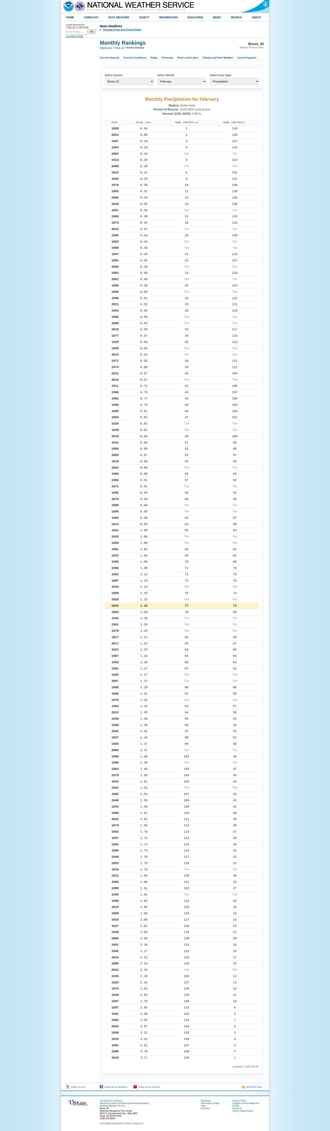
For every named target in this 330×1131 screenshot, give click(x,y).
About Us (237, 1108)
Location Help (74, 36)
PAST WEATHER (118, 17)
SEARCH (236, 17)
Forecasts (168, 57)
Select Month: (166, 75)
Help (203, 1105)
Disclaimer (206, 1100)
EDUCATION (195, 17)
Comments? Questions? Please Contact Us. (122, 1123)
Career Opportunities (242, 1110)
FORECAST (91, 17)
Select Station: (114, 75)
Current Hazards (109, 57)
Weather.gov (106, 47)
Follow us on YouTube (146, 1087)
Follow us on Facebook (114, 1087)
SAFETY (144, 17)
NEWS (217, 17)
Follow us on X (75, 1087)
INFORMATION (168, 17)
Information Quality (210, 1103)
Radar (154, 57)
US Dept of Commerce (111, 1100)
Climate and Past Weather (217, 57)
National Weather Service (112, 1105)
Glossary (205, 1108)
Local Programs (246, 57)
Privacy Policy (239, 1100)
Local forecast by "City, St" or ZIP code (77, 25)
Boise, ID (119, 47)
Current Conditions (134, 57)
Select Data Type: (221, 75)
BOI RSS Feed (252, 1087)
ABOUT (256, 17)
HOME (70, 17)
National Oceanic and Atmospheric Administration (124, 1103)
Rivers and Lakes (187, 57)
